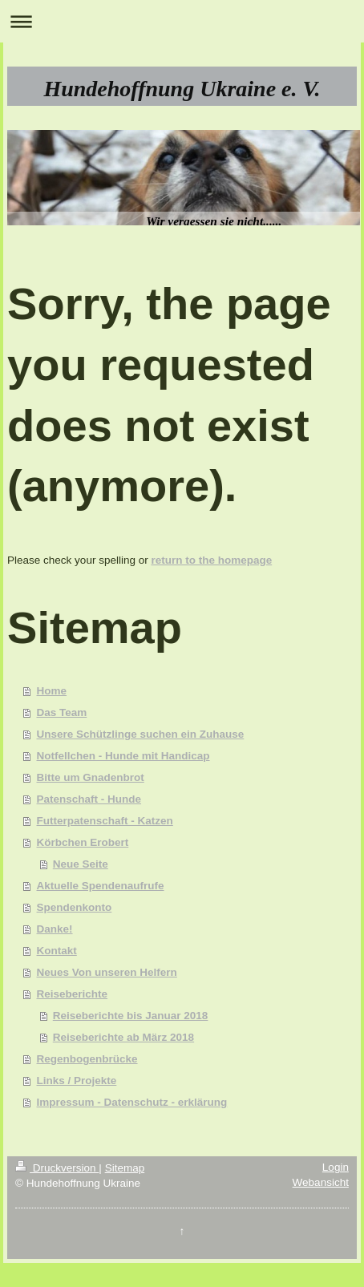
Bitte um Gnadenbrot (90, 777)
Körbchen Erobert (83, 842)
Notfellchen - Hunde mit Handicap (123, 756)
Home (52, 691)
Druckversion (57, 1168)
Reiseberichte (72, 994)
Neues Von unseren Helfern (107, 972)
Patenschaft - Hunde (89, 799)
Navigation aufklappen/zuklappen (182, 21)
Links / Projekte (77, 1081)
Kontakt (57, 951)
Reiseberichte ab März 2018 (123, 1037)
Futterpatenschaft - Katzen (105, 821)
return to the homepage (211, 560)
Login (335, 1167)
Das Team (62, 712)
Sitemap (125, 1168)
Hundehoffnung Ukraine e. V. (181, 88)
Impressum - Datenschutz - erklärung (132, 1102)
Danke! (55, 929)
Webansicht (321, 1182)
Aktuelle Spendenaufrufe (100, 886)
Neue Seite (80, 864)
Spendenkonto (74, 907)
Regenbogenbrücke (87, 1059)
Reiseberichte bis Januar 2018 (130, 1016)
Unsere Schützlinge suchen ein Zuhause (141, 734)
